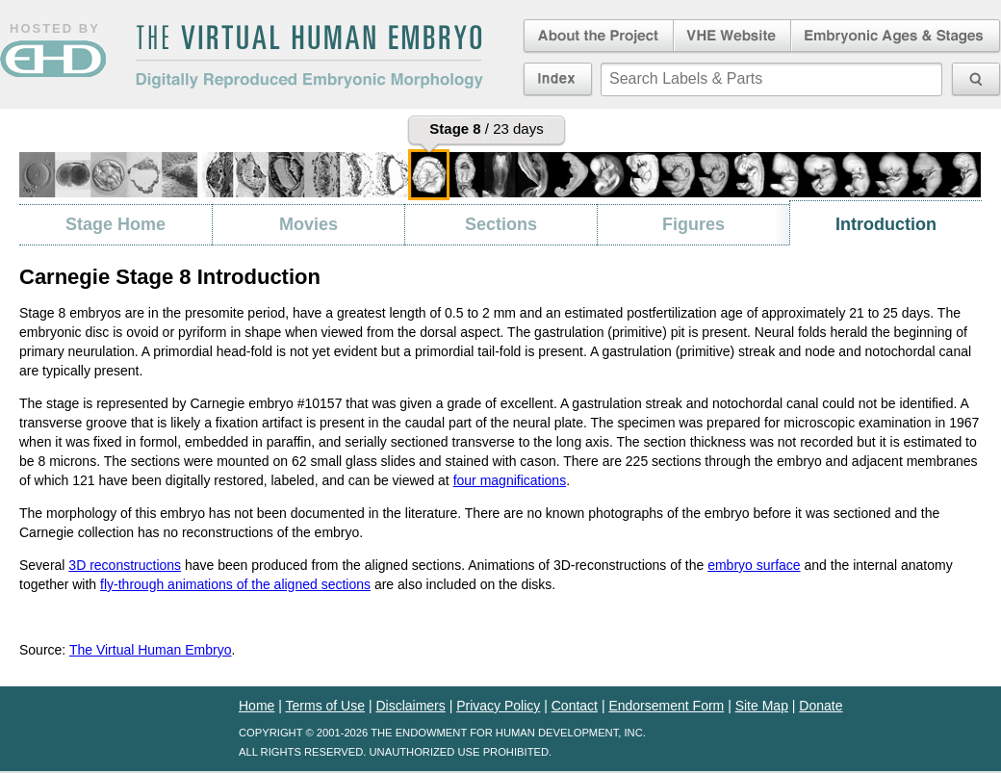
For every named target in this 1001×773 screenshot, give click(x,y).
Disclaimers (410, 705)
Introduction (886, 224)
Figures (693, 224)
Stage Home (115, 224)
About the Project (597, 36)
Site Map (761, 705)
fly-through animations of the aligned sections (235, 584)
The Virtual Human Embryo (150, 649)
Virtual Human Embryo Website (732, 36)
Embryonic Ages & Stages (896, 36)
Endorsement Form (666, 705)
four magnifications (510, 480)
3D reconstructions (124, 565)
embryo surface (753, 565)
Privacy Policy (498, 705)
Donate (820, 705)
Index (558, 79)
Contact (575, 705)
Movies (308, 224)
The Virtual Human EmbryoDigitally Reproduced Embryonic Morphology (309, 57)
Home (256, 705)
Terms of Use (325, 705)
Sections (501, 224)
